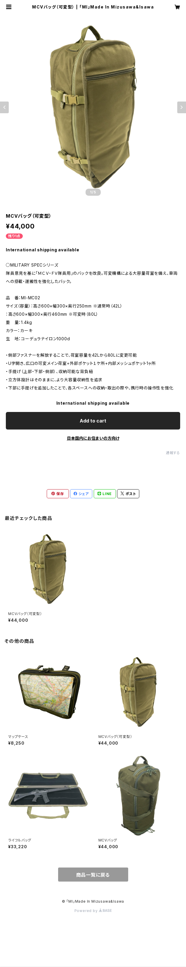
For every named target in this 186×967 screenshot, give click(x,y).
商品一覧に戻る (93, 875)
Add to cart (93, 421)
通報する (173, 453)
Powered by (93, 910)
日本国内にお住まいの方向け (93, 438)
